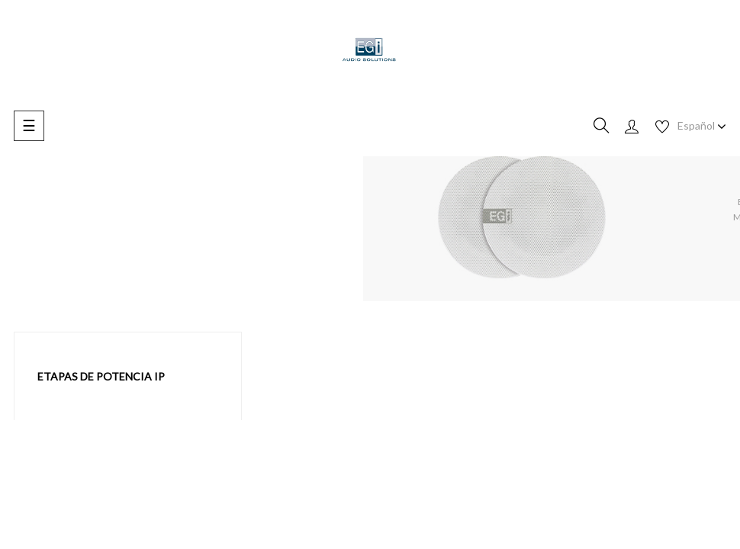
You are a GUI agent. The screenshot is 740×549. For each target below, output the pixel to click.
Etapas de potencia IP (101, 376)
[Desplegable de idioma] (701, 125)
